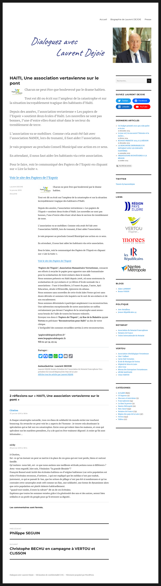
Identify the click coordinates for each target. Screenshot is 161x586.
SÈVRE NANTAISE (125, 372)
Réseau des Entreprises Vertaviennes (132, 370)
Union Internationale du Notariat (131, 336)
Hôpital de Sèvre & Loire (127, 364)
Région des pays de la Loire (128, 414)
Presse (148, 19)
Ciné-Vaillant (123, 356)
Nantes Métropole (125, 406)
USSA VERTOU (124, 375)
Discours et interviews (127, 398)
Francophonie (123, 401)
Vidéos (120, 419)
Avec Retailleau (124, 310)
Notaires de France (125, 333)
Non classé (122, 409)
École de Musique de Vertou (129, 362)
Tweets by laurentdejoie (125, 184)
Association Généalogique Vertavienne (133, 354)
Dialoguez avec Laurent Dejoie (22, 575)
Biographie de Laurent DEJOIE (125, 19)
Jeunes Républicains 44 (127, 312)
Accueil (103, 19)
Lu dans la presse (125, 403)
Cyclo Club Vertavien (126, 359)
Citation (14, 410)
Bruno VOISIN (123, 291)
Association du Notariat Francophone (133, 330)
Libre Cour (122, 367)
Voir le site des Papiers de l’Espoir (34, 177)
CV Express (122, 396)
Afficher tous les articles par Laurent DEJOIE (55, 374)
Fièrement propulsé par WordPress (80, 575)
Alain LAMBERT (124, 289)
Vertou (120, 417)
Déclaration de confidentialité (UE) (50, 575)
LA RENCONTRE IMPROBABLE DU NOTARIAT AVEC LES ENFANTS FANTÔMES (131, 148)
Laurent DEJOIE (16, 187)
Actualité (13, 194)
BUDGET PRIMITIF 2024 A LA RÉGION (133, 141)
